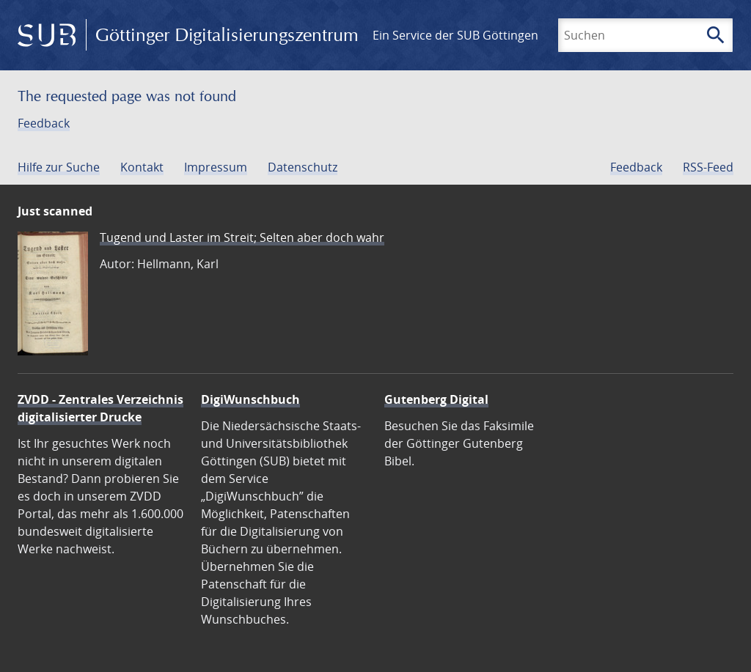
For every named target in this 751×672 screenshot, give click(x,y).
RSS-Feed (708, 167)
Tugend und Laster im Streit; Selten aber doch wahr (242, 237)
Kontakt (142, 167)
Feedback (44, 123)
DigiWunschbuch (250, 399)
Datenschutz (302, 167)
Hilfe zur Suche (59, 167)
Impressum (215, 167)
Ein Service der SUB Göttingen (455, 35)
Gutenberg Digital (436, 399)
